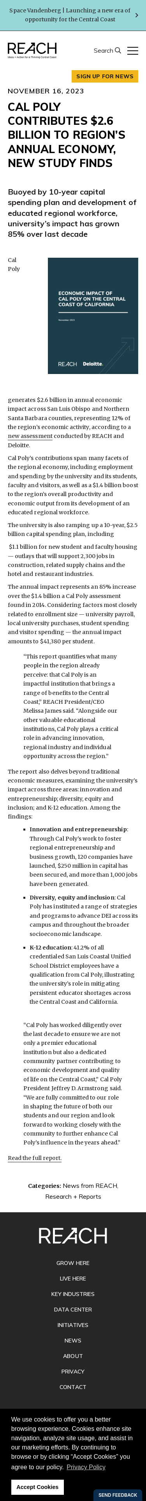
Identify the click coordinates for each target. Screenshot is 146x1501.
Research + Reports (73, 1196)
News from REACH (90, 1185)
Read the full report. (35, 1158)
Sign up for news (105, 76)
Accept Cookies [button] (37, 1487)
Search (104, 50)
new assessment (30, 436)
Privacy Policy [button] (86, 1467)
